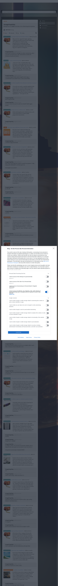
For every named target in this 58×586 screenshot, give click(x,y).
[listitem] (29, 273)
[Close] (54, 248)
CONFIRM (18, 332)
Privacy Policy (37, 337)
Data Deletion (21, 337)
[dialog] (29, 293)
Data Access (29, 337)
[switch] (47, 277)
